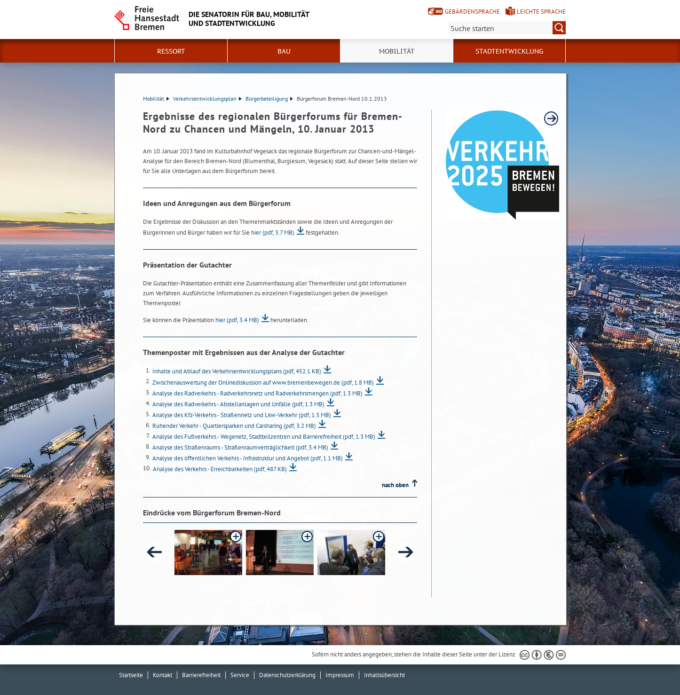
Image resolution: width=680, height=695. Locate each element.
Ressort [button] (171, 51)
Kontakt (162, 675)
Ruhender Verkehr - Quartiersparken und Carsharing (234, 426)
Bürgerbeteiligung (269, 98)
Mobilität (156, 98)
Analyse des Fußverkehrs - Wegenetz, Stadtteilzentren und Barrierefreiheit (263, 437)
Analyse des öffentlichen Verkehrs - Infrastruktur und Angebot (247, 458)
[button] (208, 552)
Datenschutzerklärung (287, 675)
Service (239, 675)
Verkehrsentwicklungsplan (207, 98)
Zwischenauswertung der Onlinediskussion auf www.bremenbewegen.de (263, 383)
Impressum (339, 675)
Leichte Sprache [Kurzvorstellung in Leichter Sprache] (541, 12)
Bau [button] (284, 51)
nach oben (395, 485)
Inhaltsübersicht (384, 675)
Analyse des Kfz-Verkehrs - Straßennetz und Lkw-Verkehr (241, 415)
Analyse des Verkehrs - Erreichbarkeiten (220, 469)
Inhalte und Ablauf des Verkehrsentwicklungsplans (236, 371)
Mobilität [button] (397, 51)
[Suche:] (507, 27)
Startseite (131, 675)
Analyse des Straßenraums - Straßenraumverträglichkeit (240, 447)
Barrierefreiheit (201, 675)
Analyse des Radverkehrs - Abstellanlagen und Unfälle (238, 404)
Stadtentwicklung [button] (509, 51)
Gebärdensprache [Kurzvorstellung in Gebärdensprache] (472, 12)
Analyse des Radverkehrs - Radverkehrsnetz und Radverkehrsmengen (257, 393)
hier (272, 233)
